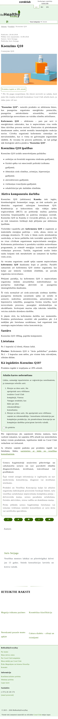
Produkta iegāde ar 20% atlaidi (14, 89)
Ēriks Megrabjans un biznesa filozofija (15, 664)
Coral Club (45, 3)
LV (36, 7)
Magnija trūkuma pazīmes (13, 612)
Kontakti (4, 667)
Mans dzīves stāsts (8, 655)
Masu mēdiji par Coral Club (11, 661)
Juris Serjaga (12, 39)
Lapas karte (5, 683)
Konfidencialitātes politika (11, 676)
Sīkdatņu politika (7, 680)
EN (47, 7)
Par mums (4, 652)
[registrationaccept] (4, 428)
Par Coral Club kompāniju (10, 658)
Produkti (11, 26)
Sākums (4, 26)
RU (42, 7)
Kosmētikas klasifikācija (40, 612)
